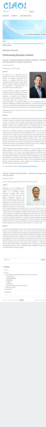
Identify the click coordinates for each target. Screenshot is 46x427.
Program (9, 282)
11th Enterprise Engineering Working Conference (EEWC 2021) (21, 274)
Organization (10, 280)
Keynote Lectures (11, 278)
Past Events (9, 289)
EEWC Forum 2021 (10, 287)
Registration (9, 283)
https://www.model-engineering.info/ (28, 166)
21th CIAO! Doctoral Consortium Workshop (16, 285)
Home (6, 270)
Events (6, 272)
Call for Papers (10, 276)
